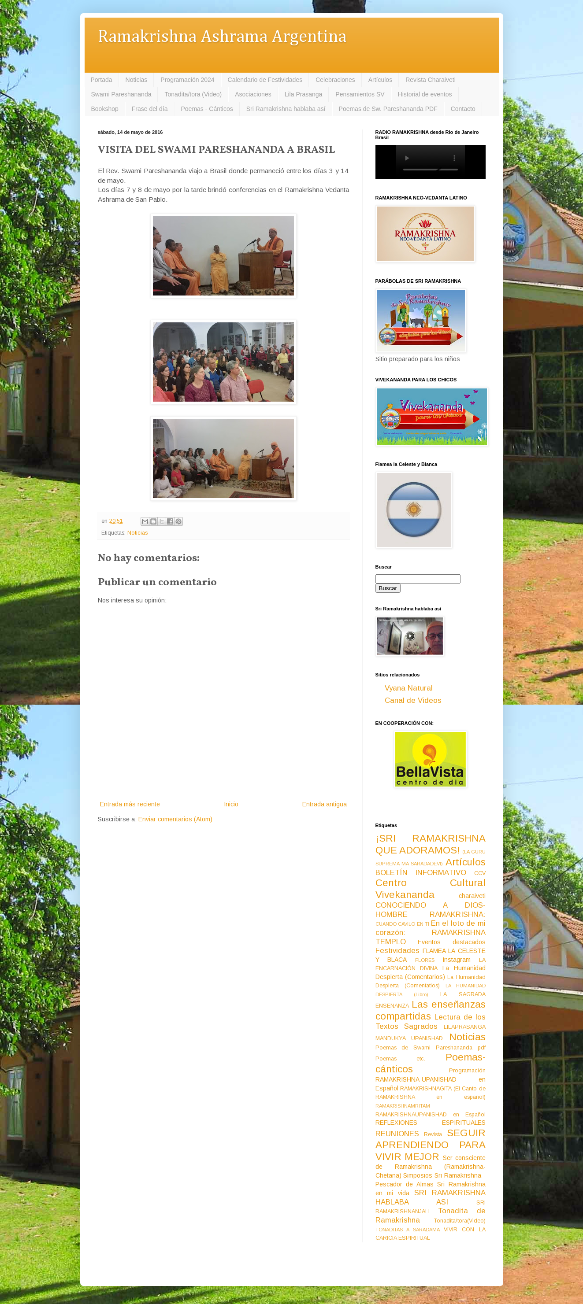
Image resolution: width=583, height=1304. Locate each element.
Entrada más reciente (130, 804)
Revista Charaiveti (430, 79)
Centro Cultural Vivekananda (430, 888)
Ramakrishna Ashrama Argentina (222, 37)
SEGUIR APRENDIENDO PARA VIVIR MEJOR (430, 1144)
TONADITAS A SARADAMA (407, 1229)
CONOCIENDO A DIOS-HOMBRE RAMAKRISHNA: (430, 910)
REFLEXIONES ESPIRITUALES (430, 1122)
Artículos (380, 79)
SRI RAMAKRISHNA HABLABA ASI (430, 1197)
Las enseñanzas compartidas (430, 1010)
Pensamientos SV (359, 94)
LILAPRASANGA (465, 1027)
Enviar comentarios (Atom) (175, 819)
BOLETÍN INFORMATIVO (421, 872)
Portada (101, 79)
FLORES (424, 960)
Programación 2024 (187, 79)
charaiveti (472, 895)
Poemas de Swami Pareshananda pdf (430, 1048)
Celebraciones (335, 79)
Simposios (417, 1175)
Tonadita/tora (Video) (193, 94)
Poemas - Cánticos (207, 108)
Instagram (456, 959)
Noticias (137, 79)
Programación (467, 1071)
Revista (433, 1134)
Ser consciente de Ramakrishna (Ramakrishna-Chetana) (430, 1166)
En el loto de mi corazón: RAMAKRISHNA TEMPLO (430, 932)
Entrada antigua (324, 804)
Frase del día (150, 108)
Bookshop (105, 108)
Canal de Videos (413, 700)
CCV (480, 873)
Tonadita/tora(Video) (460, 1221)
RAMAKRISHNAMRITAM (402, 1105)
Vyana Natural (409, 688)
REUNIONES (397, 1134)
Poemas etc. (400, 1059)
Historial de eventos (425, 94)
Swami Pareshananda (121, 94)
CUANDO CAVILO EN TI (402, 924)
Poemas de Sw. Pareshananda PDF (388, 108)
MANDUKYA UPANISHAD (409, 1038)
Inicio (231, 804)
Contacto (463, 108)
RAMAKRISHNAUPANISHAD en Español (430, 1115)
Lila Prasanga (304, 94)
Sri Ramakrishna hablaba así (286, 108)
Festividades (397, 950)
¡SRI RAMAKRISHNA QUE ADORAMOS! (430, 844)
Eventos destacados (452, 942)
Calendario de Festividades (265, 79)
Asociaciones (253, 94)
